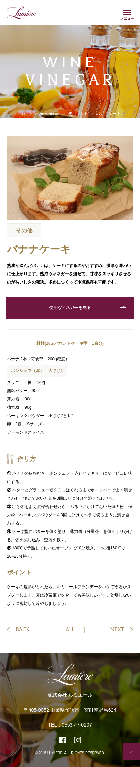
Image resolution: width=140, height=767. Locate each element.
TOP (23, 114)
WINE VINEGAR (47, 114)
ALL (70, 630)
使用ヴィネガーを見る (70, 307)
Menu (127, 13)
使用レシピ (78, 114)
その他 (24, 230)
